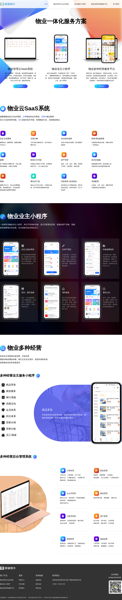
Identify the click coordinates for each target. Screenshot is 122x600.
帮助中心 (22, 580)
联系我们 (22, 588)
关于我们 (116, 4)
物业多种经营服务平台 (99, 4)
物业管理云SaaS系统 (61, 4)
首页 (46, 4)
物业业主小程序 (5, 584)
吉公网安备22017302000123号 (17, 597)
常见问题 (22, 584)
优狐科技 (38, 580)
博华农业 (38, 588)
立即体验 (20, 86)
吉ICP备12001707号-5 (35, 597)
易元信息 (38, 584)
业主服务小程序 (80, 4)
